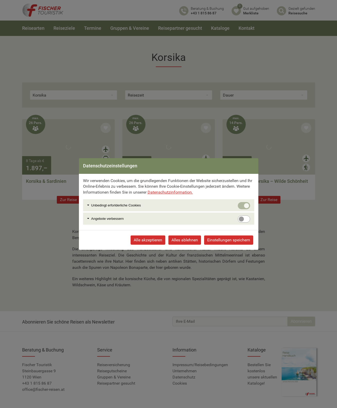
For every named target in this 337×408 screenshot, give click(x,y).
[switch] (244, 219)
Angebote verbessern (107, 219)
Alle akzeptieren (148, 240)
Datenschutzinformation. (170, 192)
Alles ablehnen (184, 240)
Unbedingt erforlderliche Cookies (116, 205)
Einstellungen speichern (228, 240)
